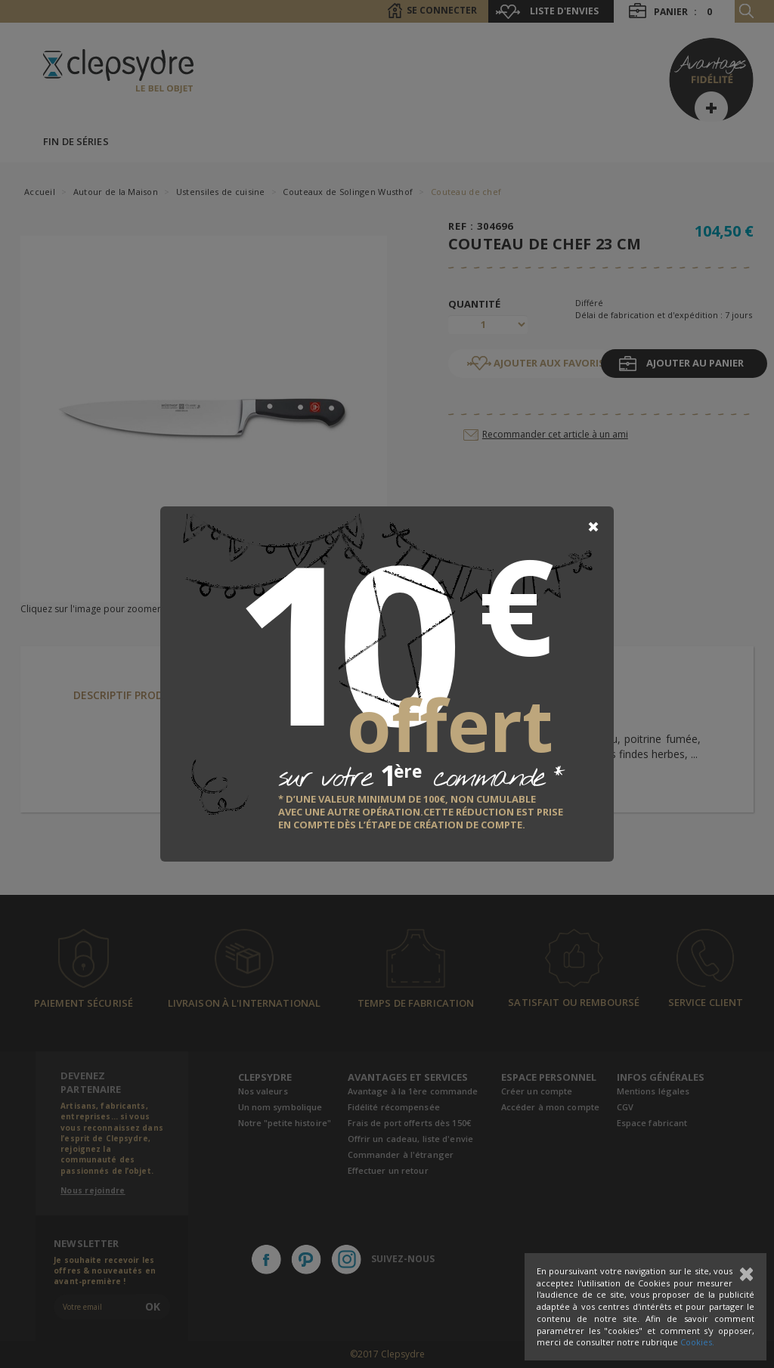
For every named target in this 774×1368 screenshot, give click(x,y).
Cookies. (697, 1342)
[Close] (593, 527)
